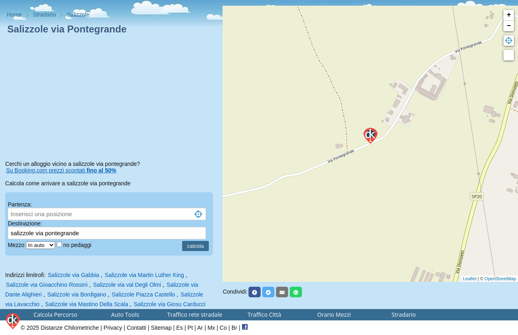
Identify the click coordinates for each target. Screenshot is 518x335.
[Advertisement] (111, 99)
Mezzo (17, 245)
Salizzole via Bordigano (76, 294)
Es (179, 327)
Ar (200, 327)
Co (223, 327)
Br (234, 327)
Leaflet (469, 278)
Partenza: (20, 204)
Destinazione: (25, 223)
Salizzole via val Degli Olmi (127, 284)
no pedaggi (78, 245)
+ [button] (509, 15)
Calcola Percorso (55, 314)
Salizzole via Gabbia (73, 275)
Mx (211, 327)
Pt (190, 327)
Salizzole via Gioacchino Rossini (47, 284)
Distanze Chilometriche (69, 327)
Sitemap (161, 327)
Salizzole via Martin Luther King (144, 275)
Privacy (113, 327)
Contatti (136, 327)
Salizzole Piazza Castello (143, 294)
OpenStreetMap (500, 278)
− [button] (509, 26)
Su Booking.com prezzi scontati (61, 170)
